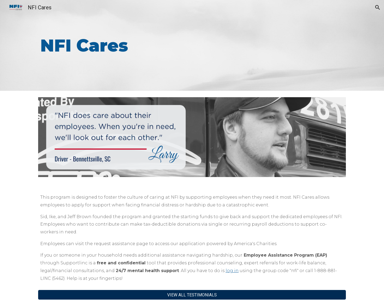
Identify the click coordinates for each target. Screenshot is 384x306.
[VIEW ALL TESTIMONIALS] (192, 295)
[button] (377, 7)
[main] (165, 45)
